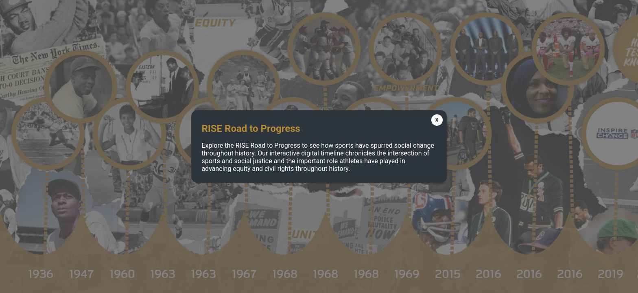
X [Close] (437, 120)
